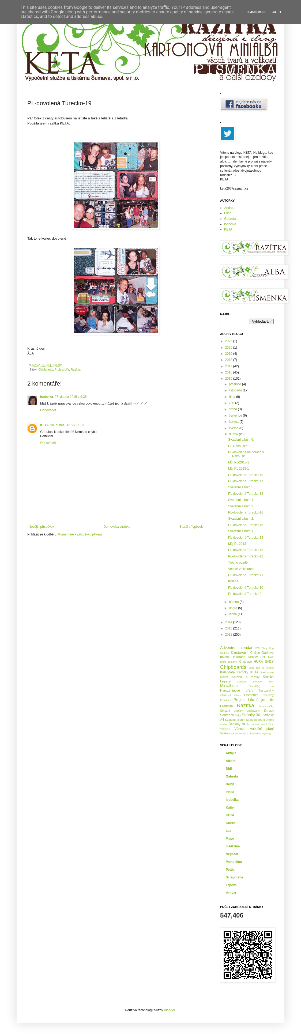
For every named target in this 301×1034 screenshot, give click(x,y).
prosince (235, 384)
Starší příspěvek (191, 527)
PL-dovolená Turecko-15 (245, 525)
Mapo (230, 838)
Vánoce (239, 729)
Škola (245, 724)
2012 (229, 634)
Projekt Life (265, 700)
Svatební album (235, 719)
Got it (276, 12)
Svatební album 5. (241, 487)
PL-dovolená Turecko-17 (245, 481)
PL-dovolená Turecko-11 (245, 575)
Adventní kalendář (236, 648)
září (232, 403)
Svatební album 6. (241, 439)
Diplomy (233, 661)
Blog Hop (268, 648)
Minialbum (229, 686)
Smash (269, 710)
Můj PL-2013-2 (238, 462)
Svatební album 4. (241, 500)
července (236, 415)
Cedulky (224, 652)
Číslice (255, 653)
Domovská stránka (117, 527)
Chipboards (45, 369)
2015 (229, 378)
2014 (229, 622)
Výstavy (266, 733)
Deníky (253, 657)
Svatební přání (255, 719)
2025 (229, 341)
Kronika (268, 677)
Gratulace (245, 661)
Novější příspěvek (41, 527)
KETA (44, 425)
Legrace (225, 681)
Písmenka (251, 695)
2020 (229, 347)
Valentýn (225, 728)
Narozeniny (266, 690)
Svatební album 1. (241, 531)
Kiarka (231, 823)
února (233, 608)
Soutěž (225, 715)
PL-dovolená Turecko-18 (245, 494)
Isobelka (230, 224)
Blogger (169, 1010)
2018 (229, 360)
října (232, 397)
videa (258, 733)
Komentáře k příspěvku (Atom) (80, 534)
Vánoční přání (262, 729)
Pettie (230, 869)
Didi (229, 769)
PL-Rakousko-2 (239, 446)
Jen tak (254, 667)
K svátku (268, 667)
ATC (257, 648)
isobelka (46, 397)
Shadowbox (253, 710)
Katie (230, 807)
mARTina (233, 846)
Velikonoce (227, 733)
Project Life (62, 369)
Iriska (230, 792)
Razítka (76, 369)
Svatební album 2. (241, 518)
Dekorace (238, 657)
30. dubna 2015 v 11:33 (67, 425)
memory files (263, 681)
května (234, 428)
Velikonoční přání (245, 733)
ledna (233, 614)
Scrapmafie (234, 877)
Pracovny (268, 695)
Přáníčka (226, 706)
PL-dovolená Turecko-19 (245, 475)
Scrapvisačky (266, 706)
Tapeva (231, 885)
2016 (229, 372)
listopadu (236, 390)
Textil (264, 724)
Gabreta (230, 219)
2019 (229, 354)
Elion (227, 213)
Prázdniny (226, 700)
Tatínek (255, 724)
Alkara (231, 761)
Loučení (241, 681)
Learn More (256, 12)
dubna (234, 434)
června (234, 422)
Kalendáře (227, 672)
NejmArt (232, 854)
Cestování (240, 652)
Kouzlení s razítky (245, 676)
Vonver (231, 893)
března (234, 602)
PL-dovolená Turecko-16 (245, 512)
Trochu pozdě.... (239, 562)
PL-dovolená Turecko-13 (245, 550)
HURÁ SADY (264, 661)
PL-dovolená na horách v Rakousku (246, 454)
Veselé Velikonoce (241, 569)
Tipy (271, 724)
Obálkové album (230, 695)
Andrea (229, 208)
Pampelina (234, 862)
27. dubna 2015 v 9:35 (70, 397)
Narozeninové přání (236, 690)
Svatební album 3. (241, 506)
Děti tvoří (267, 657)
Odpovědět (48, 410)
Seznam (238, 710)
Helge (230, 784)
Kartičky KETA (247, 672)
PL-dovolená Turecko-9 (244, 594)
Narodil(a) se (261, 686)
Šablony (234, 724)
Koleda (233, 581)
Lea (228, 831)
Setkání (225, 710)
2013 (229, 628)
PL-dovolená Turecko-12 (245, 556)
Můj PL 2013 (237, 544)
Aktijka (231, 753)
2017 (229, 366)
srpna (233, 409)
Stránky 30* (252, 715)
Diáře (223, 661)
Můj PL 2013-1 (238, 468)
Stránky (236, 715)
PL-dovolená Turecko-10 (245, 588)
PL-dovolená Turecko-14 (245, 537)
